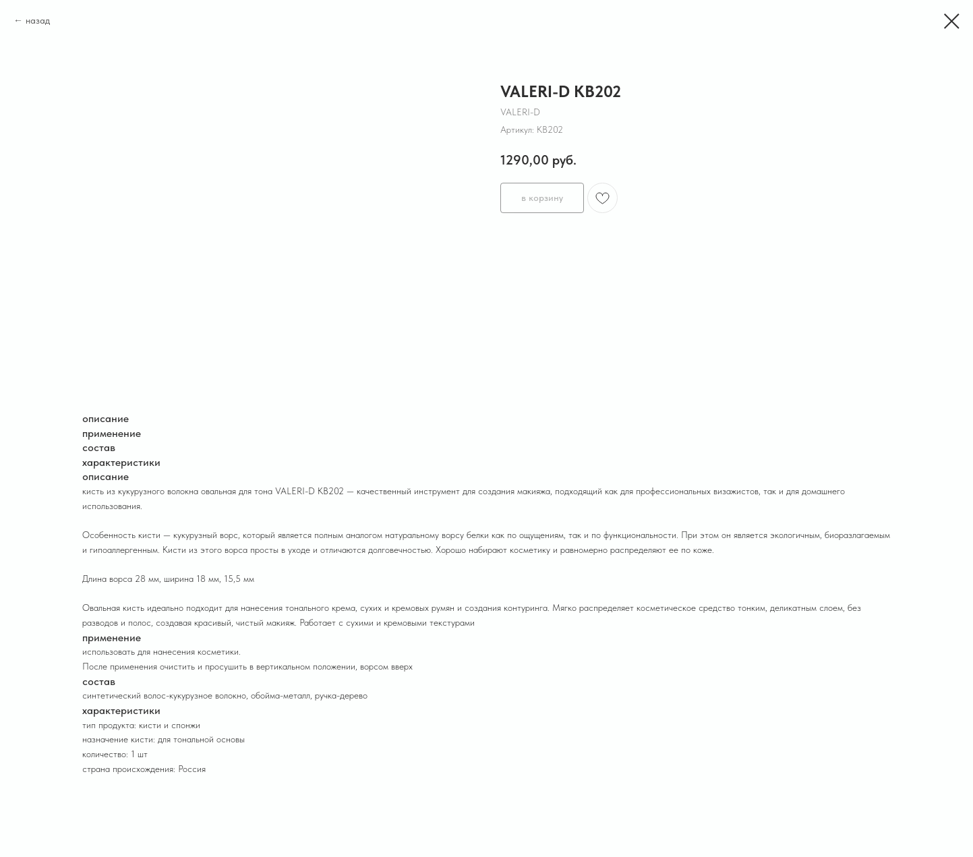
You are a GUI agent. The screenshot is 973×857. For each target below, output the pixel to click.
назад (38, 20)
